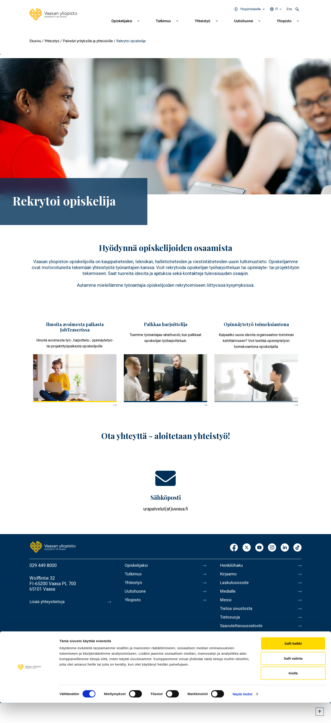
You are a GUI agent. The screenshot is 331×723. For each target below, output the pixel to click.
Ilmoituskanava (235, 641)
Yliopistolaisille (250, 9)
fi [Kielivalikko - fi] (276, 9)
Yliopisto (284, 21)
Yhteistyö (202, 21)
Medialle (228, 594)
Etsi (289, 9)
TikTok (297, 547)
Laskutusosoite (235, 584)
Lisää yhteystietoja (47, 601)
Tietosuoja (230, 622)
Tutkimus (163, 21)
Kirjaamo (229, 575)
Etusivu (35, 41)
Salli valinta (293, 678)
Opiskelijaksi (121, 21)
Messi (226, 603)
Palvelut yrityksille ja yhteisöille (88, 41)
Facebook (234, 547)
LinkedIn (285, 547)
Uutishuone (243, 21)
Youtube (259, 547)
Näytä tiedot (242, 714)
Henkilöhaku (232, 565)
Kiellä (293, 693)
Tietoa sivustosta (237, 613)
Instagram (272, 547)
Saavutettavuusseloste (242, 632)
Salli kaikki (293, 663)
